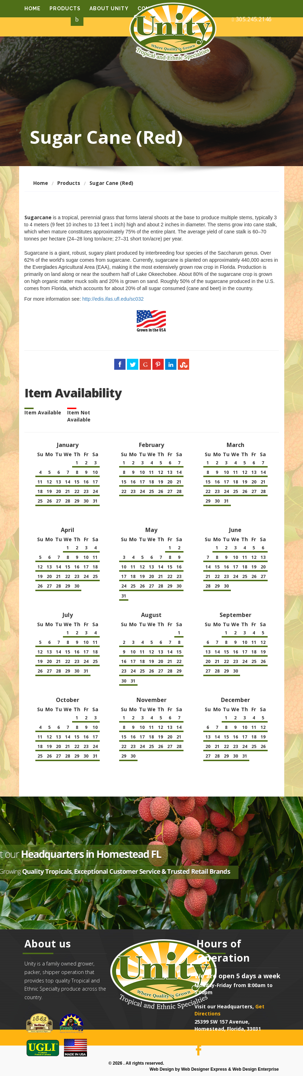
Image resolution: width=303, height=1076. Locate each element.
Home (32, 8)
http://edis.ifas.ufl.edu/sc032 (113, 299)
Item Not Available (79, 416)
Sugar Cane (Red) (111, 183)
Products (65, 8)
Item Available (42, 412)
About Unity (109, 8)
